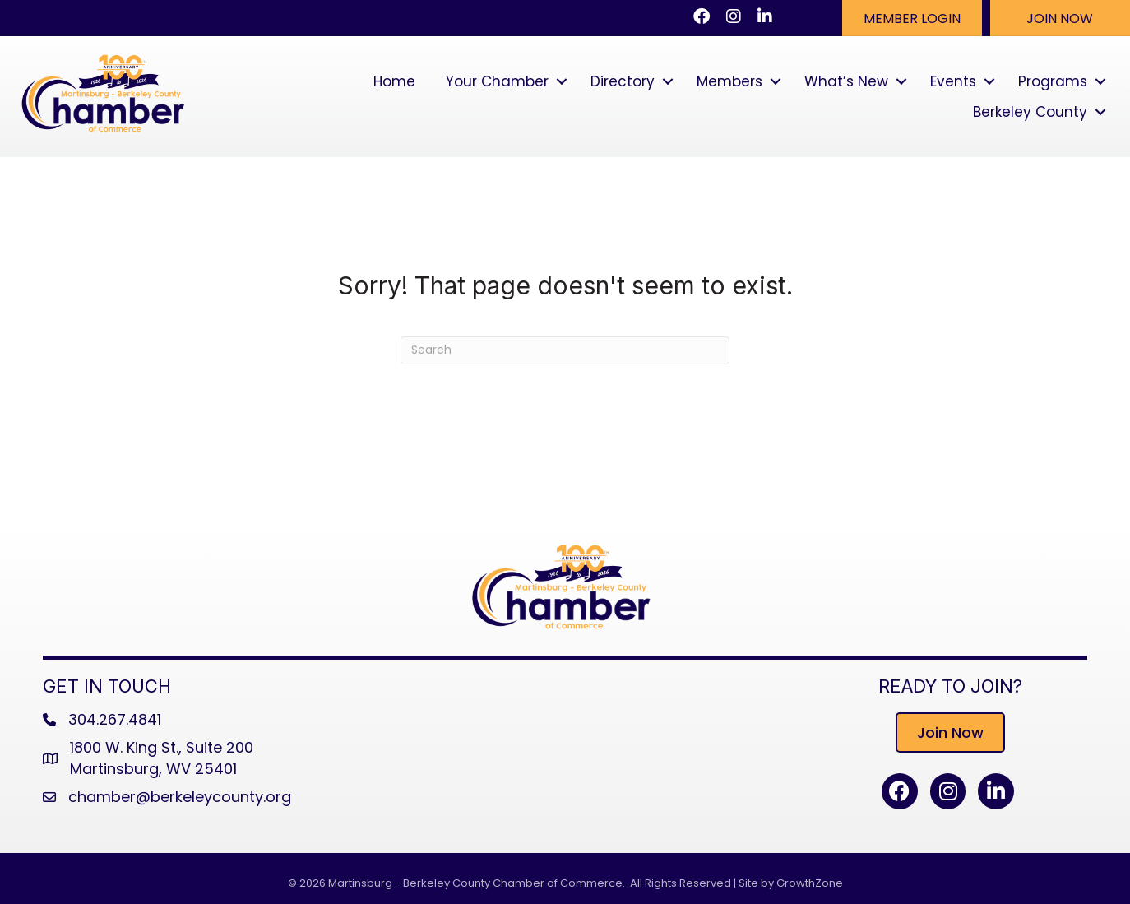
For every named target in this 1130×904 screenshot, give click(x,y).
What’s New (846, 81)
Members (729, 81)
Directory (622, 81)
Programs (1052, 81)
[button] (912, 18)
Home (394, 81)
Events (953, 81)
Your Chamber (497, 81)
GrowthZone (809, 883)
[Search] (565, 350)
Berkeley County (1030, 112)
